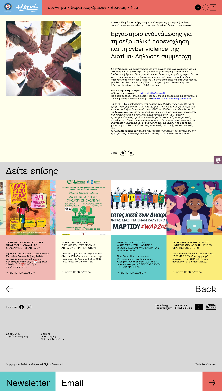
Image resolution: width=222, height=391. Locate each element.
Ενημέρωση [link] (127, 22)
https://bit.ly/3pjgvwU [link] (153, 93)
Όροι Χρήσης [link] (48, 336)
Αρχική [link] (114, 22)
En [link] (205, 7)
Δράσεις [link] (118, 7)
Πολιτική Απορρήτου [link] (52, 339)
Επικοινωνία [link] (13, 333)
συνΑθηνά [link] (57, 7)
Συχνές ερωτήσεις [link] (17, 336)
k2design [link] (211, 364)
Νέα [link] (134, 7)
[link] (218, 160)
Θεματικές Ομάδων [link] (88, 7)
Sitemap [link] (45, 333)
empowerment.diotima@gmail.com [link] (172, 98)
